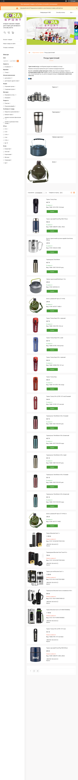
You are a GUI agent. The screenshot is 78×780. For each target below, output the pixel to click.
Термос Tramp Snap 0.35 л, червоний (55, 318)
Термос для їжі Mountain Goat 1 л (54, 571)
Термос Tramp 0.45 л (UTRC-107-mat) (56, 628)
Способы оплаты (60, 12)
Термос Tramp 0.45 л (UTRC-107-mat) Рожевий (58, 396)
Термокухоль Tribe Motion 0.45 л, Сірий (56, 455)
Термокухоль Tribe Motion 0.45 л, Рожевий (57, 474)
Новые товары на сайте (9, 43)
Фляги (54, 162)
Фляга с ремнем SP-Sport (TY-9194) (55, 298)
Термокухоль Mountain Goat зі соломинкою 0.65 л (59, 590)
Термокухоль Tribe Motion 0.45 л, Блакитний (57, 494)
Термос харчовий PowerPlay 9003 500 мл (57, 648)
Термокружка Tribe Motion (53, 259)
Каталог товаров (7, 39)
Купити (52, 211)
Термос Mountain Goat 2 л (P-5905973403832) (58, 609)
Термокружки (56, 112)
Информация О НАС (45, 12)
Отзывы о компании (8, 47)
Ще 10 (6, 143)
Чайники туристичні (57, 137)
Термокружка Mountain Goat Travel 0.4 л (56, 552)
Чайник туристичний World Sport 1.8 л (56, 279)
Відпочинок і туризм (38, 52)
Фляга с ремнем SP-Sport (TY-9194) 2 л (56, 513)
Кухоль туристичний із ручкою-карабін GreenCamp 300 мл (59, 239)
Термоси (54, 87)
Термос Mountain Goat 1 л (53, 533)
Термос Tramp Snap (51, 199)
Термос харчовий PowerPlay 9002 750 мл (57, 219)
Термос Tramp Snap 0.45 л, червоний (55, 357)
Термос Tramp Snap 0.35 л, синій (54, 337)
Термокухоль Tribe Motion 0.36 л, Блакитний (57, 435)
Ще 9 (6, 163)
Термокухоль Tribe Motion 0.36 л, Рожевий (57, 416)
